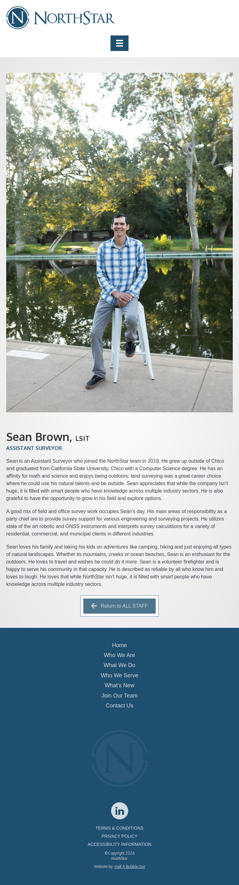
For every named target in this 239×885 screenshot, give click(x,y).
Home (119, 645)
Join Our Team (119, 696)
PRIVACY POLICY (119, 836)
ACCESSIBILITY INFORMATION (120, 844)
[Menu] (119, 43)
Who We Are (119, 655)
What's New (119, 685)
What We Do (119, 665)
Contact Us (119, 705)
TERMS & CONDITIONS (119, 828)
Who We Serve (119, 675)
